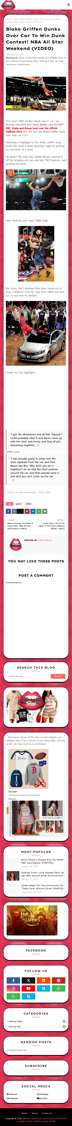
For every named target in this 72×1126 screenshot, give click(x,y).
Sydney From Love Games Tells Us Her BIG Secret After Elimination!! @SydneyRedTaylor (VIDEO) (42, 874)
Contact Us (47, 1113)
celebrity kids (36, 1026)
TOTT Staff (44, 540)
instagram (13, 1098)
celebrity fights (36, 1021)
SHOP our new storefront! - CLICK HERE (29, 492)
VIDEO (16, 19)
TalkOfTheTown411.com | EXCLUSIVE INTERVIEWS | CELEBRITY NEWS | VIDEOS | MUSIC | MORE (42, 1120)
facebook (12, 1094)
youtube (43, 1098)
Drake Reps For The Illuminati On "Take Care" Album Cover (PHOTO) (42, 887)
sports (19, 503)
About (35, 1113)
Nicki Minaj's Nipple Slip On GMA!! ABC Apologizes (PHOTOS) (42, 861)
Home (8, 19)
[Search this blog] (29, 676)
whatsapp (43, 1094)
